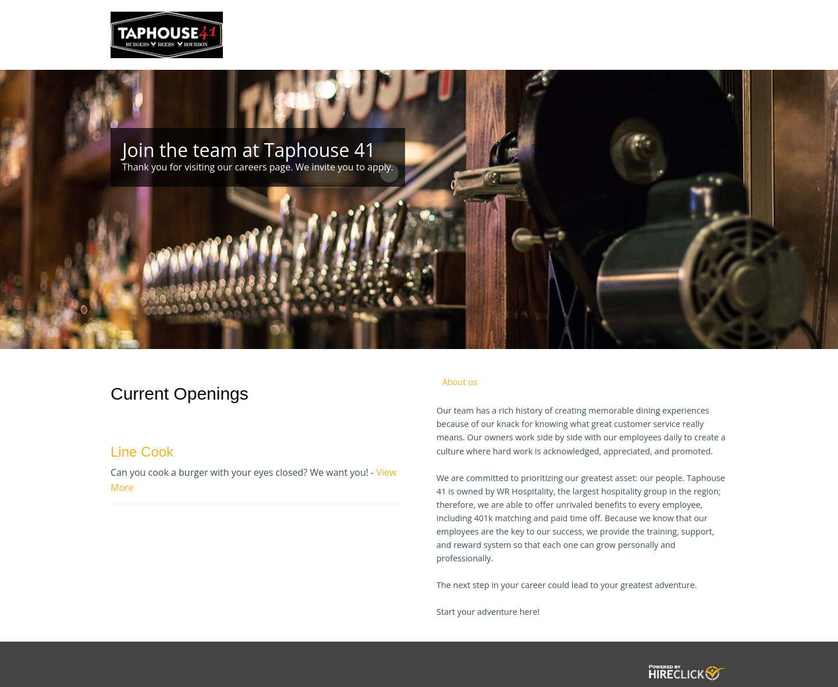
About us (459, 381)
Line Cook (142, 452)
